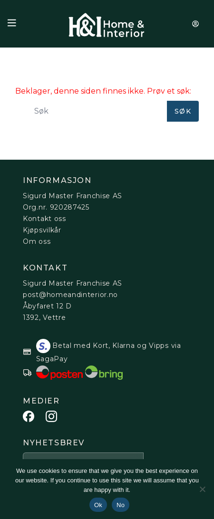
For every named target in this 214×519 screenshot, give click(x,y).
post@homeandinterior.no (70, 294)
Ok (98, 505)
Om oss (36, 241)
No (121, 505)
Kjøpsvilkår (42, 230)
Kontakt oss (44, 218)
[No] (202, 489)
